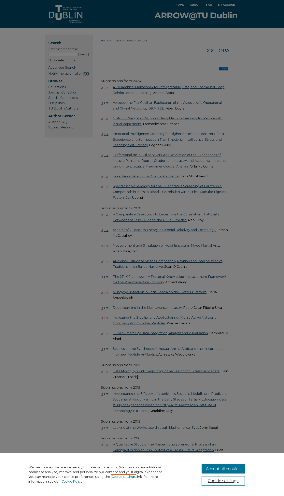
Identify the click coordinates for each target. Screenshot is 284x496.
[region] (142, 474)
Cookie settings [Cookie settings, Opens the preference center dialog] (223, 480)
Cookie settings (123, 477)
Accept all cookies (223, 468)
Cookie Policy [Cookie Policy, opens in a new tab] (72, 481)
